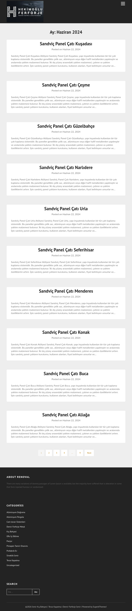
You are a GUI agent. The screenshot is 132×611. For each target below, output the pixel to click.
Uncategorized (13, 565)
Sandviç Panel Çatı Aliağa (66, 415)
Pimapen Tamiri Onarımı (17, 546)
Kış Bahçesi (11, 531)
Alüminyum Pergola (15, 517)
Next (89, 453)
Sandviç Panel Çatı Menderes (66, 291)
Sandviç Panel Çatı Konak (66, 332)
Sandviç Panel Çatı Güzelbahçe (66, 126)
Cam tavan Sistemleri (16, 522)
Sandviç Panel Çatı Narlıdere (66, 167)
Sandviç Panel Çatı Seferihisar (66, 250)
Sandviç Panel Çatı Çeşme (66, 85)
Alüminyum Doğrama (16, 512)
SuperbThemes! (100, 606)
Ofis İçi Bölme (13, 536)
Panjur (9, 541)
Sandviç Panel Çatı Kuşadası (66, 43)
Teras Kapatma (13, 560)
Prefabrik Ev (12, 551)
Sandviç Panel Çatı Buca (66, 373)
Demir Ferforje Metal (16, 526)
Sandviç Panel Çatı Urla (66, 208)
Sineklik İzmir (13, 555)
